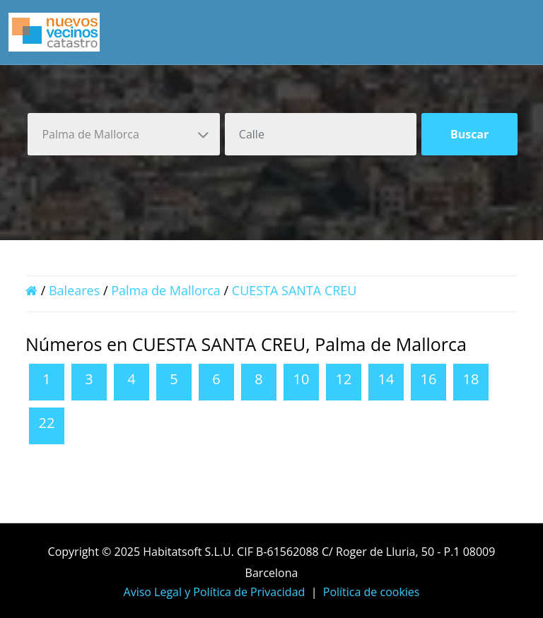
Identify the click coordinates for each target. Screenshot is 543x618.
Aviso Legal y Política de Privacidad (214, 592)
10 (301, 378)
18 (471, 378)
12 (344, 378)
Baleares (74, 290)
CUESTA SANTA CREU (294, 290)
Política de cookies (371, 592)
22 (47, 422)
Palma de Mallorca (166, 290)
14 (386, 378)
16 (429, 378)
